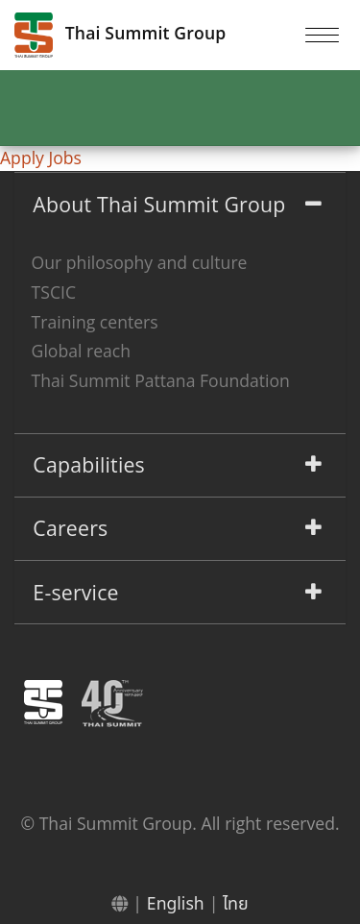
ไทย (236, 902)
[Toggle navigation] (322, 35)
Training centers (95, 321)
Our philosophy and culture (140, 262)
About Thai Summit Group (159, 204)
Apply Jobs (41, 157)
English (175, 902)
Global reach (81, 350)
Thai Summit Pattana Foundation (161, 380)
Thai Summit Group (120, 35)
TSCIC (54, 292)
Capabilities (89, 464)
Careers (70, 528)
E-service (75, 592)
